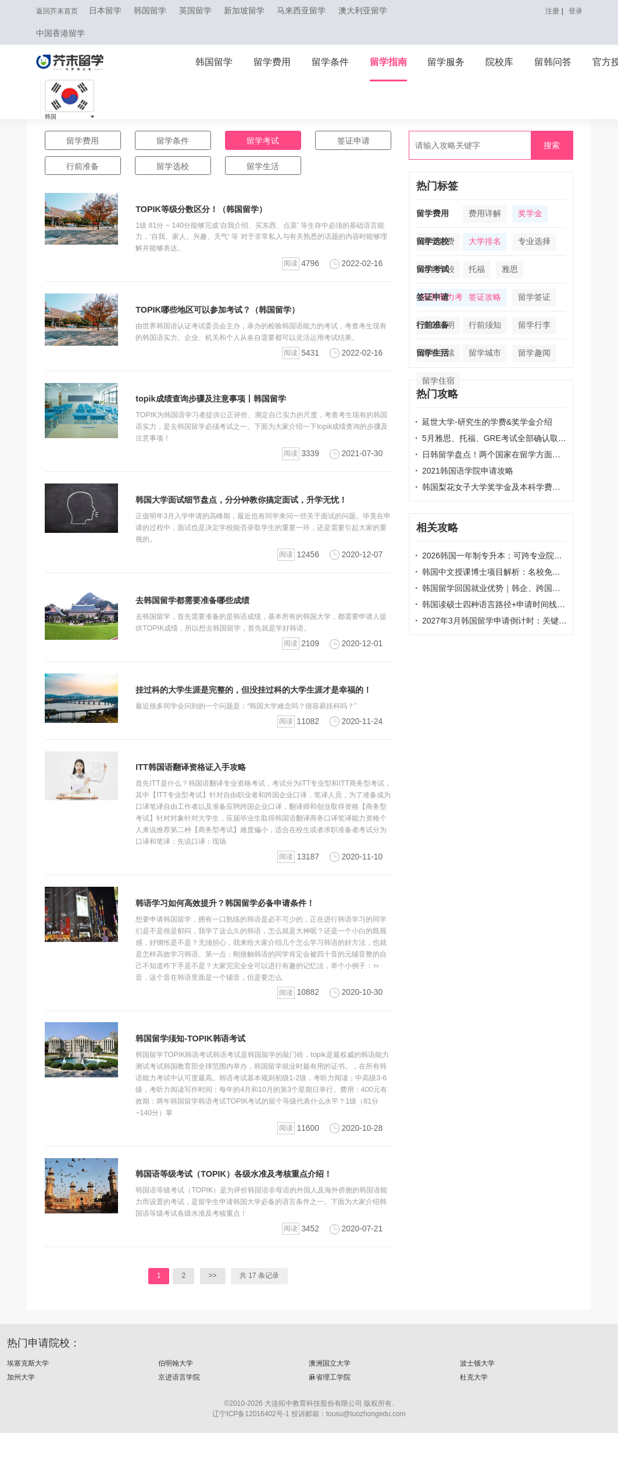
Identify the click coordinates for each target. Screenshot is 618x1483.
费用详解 (485, 213)
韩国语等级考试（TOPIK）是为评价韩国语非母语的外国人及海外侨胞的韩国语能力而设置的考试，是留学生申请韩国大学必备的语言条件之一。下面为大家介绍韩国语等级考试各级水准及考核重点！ (261, 1252)
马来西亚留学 (309, 11)
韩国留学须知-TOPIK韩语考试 (197, 1089)
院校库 (499, 62)
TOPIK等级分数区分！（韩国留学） (209, 214)
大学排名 (485, 241)
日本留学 (113, 11)
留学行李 (534, 325)
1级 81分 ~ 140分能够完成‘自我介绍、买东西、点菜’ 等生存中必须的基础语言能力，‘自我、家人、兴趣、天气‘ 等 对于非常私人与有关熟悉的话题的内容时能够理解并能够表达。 (263, 242)
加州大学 (22, 1428)
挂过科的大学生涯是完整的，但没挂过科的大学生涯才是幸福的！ (270, 706)
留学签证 (534, 297)
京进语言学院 (180, 1428)
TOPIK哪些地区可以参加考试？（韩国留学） (228, 315)
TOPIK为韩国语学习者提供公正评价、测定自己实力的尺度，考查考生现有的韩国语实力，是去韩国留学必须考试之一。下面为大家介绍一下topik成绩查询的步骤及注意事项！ (261, 443)
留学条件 (330, 62)
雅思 (510, 269)
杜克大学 (475, 1428)
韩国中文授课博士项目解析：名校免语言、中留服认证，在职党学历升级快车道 (491, 571)
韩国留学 (158, 11)
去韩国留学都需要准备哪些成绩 (200, 617)
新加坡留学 (252, 11)
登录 (574, 10)
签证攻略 (485, 297)
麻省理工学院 (331, 1428)
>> (213, 1326)
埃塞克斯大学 (29, 1414)
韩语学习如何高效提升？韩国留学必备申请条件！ (237, 942)
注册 (549, 10)
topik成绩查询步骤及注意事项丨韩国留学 (220, 415)
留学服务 (446, 62)
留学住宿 (438, 381)
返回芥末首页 (60, 11)
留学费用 (272, 62)
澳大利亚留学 (370, 11)
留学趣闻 (534, 353)
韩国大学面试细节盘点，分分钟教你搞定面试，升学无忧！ (256, 516)
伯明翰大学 (177, 1414)
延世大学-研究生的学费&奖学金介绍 (483, 422)
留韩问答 (552, 62)
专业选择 (534, 241)
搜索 (552, 145)
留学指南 (388, 62)
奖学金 (530, 213)
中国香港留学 (60, 34)
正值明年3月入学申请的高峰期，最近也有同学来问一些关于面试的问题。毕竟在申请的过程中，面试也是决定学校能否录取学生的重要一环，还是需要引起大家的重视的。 (259, 544)
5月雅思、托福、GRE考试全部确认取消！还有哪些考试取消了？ (491, 438)
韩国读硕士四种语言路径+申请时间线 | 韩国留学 (491, 604)
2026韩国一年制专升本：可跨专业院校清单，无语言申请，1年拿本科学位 (491, 555)
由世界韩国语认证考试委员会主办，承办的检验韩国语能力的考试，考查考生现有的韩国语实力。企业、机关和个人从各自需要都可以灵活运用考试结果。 (261, 343)
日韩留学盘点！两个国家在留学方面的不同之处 (491, 454)
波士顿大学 (479, 1414)
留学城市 (485, 353)
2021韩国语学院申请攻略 (464, 470)
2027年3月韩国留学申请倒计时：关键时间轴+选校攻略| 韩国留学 (491, 620)
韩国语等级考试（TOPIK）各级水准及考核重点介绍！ (247, 1224)
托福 (477, 269)
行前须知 (485, 325)
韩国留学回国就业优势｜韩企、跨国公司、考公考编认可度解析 (491, 588)
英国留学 (203, 11)
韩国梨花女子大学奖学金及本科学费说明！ (491, 487)
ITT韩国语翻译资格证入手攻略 (198, 795)
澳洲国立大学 (331, 1414)
